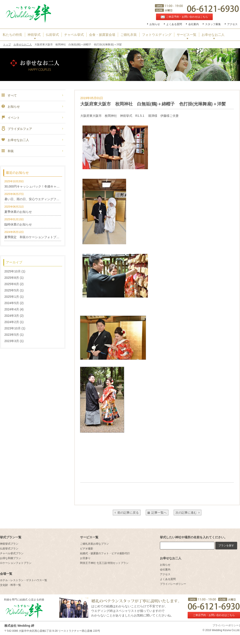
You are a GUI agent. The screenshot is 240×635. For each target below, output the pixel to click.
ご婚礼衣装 (128, 34)
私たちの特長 (12, 34)
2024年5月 (11, 303)
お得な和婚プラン (10, 558)
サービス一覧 (186, 34)
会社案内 (193, 24)
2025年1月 (11, 296)
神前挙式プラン (9, 543)
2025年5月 (11, 290)
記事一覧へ (159, 512)
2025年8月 (11, 277)
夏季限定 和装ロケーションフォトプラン (33, 237)
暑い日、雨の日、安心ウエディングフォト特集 (36, 199)
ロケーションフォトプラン (15, 562)
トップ (7, 44)
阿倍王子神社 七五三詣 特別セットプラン (104, 562)
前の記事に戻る (127, 512)
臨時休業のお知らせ (18, 224)
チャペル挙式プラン (12, 553)
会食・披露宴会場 (102, 34)
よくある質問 (174, 24)
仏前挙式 (52, 34)
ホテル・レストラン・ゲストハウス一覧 (23, 580)
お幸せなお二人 (213, 34)
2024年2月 (11, 322)
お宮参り (85, 558)
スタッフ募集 (213, 24)
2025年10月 (12, 271)
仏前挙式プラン (9, 548)
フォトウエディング (156, 34)
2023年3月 (11, 341)
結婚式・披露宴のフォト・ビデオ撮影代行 (105, 553)
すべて (9, 95)
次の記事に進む (187, 512)
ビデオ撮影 (86, 548)
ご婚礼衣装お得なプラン (94, 543)
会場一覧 (6, 573)
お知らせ (154, 24)
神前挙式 (34, 34)
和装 (7, 151)
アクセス (232, 24)
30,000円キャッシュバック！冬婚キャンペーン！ (38, 186)
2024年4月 (11, 309)
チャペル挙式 (74, 34)
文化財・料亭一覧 (10, 585)
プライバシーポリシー (173, 583)
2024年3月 (11, 315)
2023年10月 (12, 328)
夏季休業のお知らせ (18, 211)
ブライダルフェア (16, 128)
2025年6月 (11, 284)
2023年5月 (11, 334)
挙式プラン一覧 (10, 537)
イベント (10, 117)
